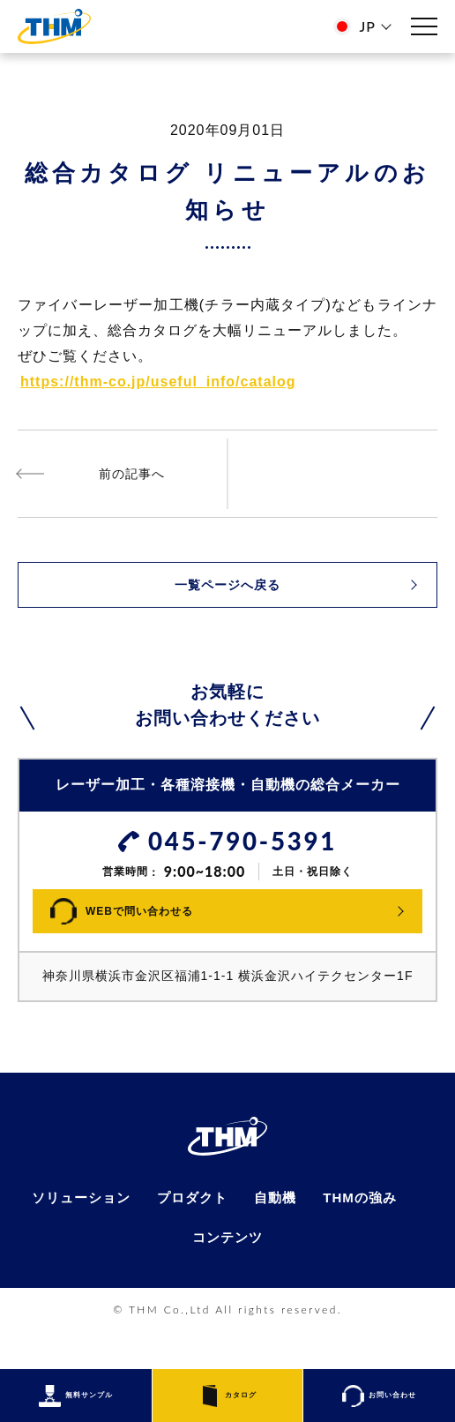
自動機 (278, 1233)
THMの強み (366, 1233)
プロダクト (191, 1233)
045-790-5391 (242, 842)
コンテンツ (227, 1274)
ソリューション (75, 1233)
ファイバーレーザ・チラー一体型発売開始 (123, 473)
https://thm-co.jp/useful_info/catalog (158, 381)
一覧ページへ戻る (227, 585)
